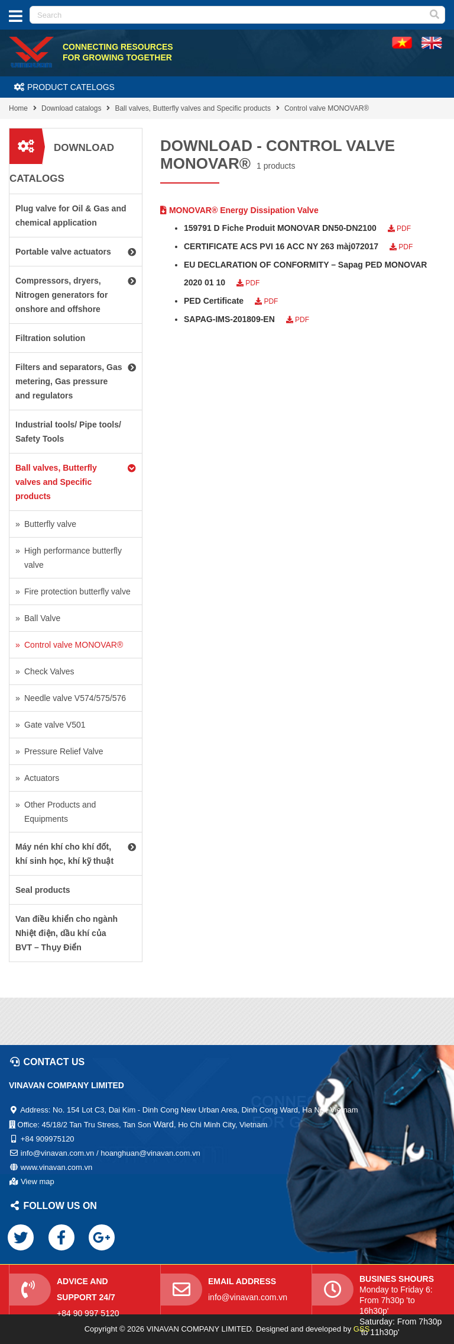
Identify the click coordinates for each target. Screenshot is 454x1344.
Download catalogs (71, 108)
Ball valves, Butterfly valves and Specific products (192, 108)
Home (18, 108)
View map (37, 1181)
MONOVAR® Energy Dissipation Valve (239, 210)
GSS (361, 1328)
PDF (399, 228)
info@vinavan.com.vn (247, 1297)
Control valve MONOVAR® (326, 108)
